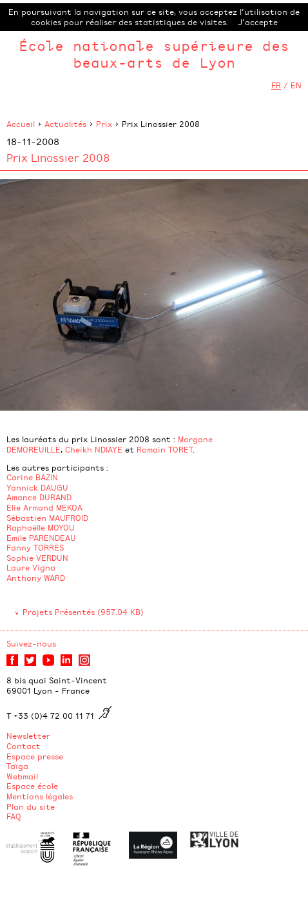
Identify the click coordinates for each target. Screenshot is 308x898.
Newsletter (28, 735)
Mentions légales (39, 796)
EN (296, 85)
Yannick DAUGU (37, 487)
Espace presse (34, 756)
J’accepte (258, 22)
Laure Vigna (30, 567)
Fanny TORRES (35, 547)
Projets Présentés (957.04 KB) (83, 612)
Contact (23, 746)
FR (276, 85)
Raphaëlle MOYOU (40, 527)
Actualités (65, 124)
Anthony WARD (35, 577)
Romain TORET (165, 449)
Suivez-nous (31, 643)
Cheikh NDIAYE (93, 449)
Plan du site (30, 806)
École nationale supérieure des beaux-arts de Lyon (154, 53)
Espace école (32, 786)
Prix (104, 124)
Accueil (20, 124)
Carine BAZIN (32, 477)
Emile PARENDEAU (41, 537)
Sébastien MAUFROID (47, 517)
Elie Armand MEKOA (44, 507)
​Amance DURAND (40, 497)
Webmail (22, 776)
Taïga (17, 766)
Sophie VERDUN (37, 557)
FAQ (13, 816)
